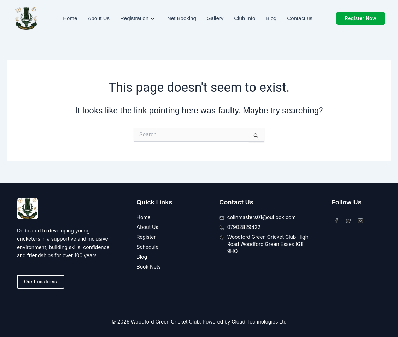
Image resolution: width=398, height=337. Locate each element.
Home (70, 18)
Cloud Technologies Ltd (259, 322)
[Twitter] (350, 219)
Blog (271, 18)
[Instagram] (362, 219)
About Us (99, 18)
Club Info (244, 18)
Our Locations (40, 282)
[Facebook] (338, 219)
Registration (137, 18)
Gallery (215, 18)
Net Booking (181, 18)
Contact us (299, 18)
